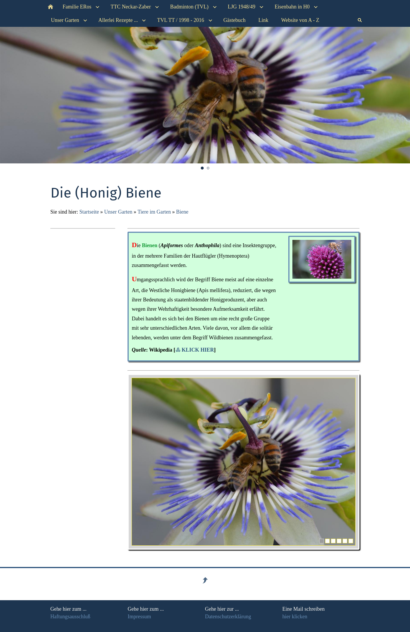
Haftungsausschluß (70, 616)
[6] (350, 541)
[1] (321, 541)
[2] (327, 541)
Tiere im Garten (154, 212)
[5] (345, 541)
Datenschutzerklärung (228, 616)
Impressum (139, 616)
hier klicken (294, 616)
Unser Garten (118, 212)
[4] (339, 541)
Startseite (89, 212)
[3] (333, 541)
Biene (182, 212)
